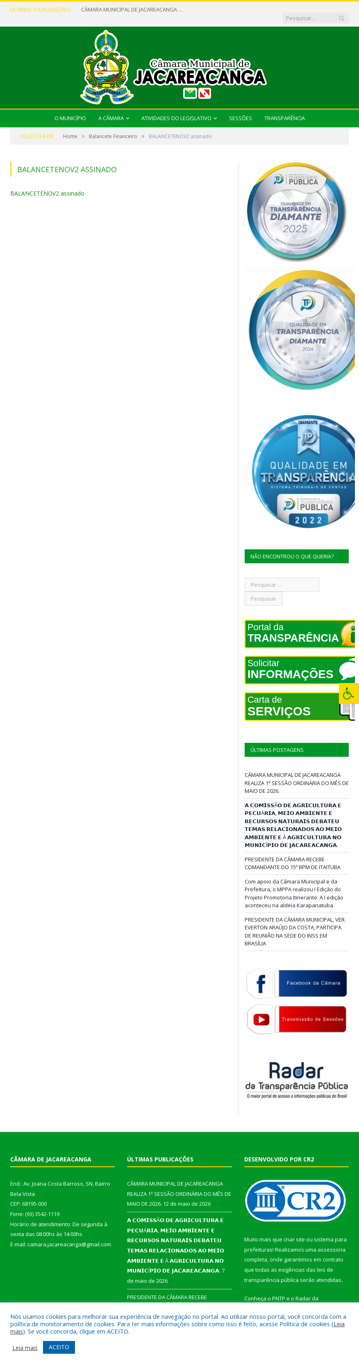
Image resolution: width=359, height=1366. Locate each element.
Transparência (284, 110)
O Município (70, 110)
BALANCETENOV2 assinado (47, 185)
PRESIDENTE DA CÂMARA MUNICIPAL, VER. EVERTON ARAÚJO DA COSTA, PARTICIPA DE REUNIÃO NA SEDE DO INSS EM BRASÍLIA (295, 923)
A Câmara (111, 110)
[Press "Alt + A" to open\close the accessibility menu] (349, 693)
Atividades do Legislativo (176, 110)
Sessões (240, 110)
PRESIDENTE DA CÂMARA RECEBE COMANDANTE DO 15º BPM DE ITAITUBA (293, 855)
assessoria (331, 1241)
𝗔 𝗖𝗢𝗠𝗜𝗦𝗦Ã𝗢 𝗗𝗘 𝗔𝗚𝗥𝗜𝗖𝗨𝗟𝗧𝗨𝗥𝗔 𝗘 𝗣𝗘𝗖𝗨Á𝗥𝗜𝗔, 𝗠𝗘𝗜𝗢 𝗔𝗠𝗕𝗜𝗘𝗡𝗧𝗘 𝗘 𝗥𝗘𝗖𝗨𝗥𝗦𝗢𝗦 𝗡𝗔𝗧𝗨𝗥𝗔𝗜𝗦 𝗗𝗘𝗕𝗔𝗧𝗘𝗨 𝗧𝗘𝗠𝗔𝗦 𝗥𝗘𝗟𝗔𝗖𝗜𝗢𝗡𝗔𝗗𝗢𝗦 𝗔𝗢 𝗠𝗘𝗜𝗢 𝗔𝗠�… (293, 817)
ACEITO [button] (59, 1347)
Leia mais (25, 1347)
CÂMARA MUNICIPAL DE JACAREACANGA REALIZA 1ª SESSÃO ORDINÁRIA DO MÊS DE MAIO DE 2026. (130, 9)
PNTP (278, 1290)
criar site (294, 1231)
